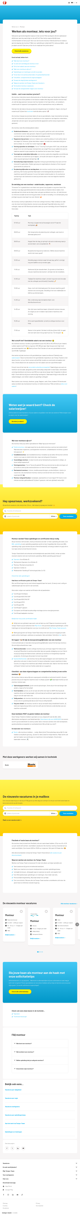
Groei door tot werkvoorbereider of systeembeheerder (32, 75)
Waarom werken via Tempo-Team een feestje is (29, 83)
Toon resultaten (68, 516)
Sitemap (5, 1203)
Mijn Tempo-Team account (57, 628)
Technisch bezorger (20, 1016)
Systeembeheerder (20, 659)
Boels (21, 765)
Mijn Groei (38, 625)
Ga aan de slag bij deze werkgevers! (25, 80)
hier (60, 635)
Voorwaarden (39, 1205)
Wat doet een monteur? (21, 61)
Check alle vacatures (21, 51)
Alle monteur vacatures (69, 903)
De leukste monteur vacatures (24, 86)
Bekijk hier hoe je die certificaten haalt (24, 618)
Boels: (16, 732)
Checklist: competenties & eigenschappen (28, 77)
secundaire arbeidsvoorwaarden (39, 367)
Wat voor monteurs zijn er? (22, 69)
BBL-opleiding (16, 544)
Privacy (38, 1203)
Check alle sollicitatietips (20, 991)
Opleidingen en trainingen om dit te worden (28, 72)
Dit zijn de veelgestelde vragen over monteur (28, 88)
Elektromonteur (19, 447)
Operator (17, 559)
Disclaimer (6, 1208)
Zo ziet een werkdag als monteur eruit (26, 63)
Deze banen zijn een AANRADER (51, 719)
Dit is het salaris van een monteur (25, 66)
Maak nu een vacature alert (11, 820)
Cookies (5, 1205)
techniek (30, 111)
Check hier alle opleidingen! (21, 576)
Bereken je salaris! (18, 421)
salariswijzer (16, 358)
